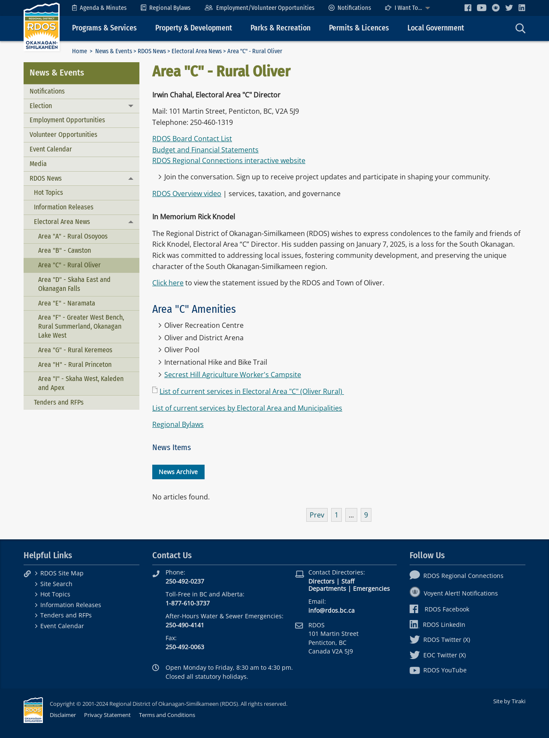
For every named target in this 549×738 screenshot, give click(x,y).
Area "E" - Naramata (66, 303)
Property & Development (193, 28)
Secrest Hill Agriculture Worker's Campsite (232, 374)
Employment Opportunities (67, 120)
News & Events (113, 51)
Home (79, 51)
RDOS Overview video (186, 193)
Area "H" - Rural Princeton (75, 364)
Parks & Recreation (280, 28)
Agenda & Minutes (99, 8)
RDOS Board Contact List (192, 138)
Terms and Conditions (167, 715)
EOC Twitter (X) (438, 655)
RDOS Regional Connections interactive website (228, 160)
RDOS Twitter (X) (440, 639)
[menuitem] (99, 8)
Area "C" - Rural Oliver (69, 265)
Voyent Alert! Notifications (454, 593)
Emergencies (371, 588)
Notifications (350, 8)
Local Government (435, 28)
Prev (317, 515)
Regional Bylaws (165, 8)
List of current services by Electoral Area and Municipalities (247, 408)
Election (41, 106)
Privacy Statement (107, 715)
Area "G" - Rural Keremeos (75, 350)
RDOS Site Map (62, 573)
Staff (347, 581)
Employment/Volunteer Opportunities (259, 8)
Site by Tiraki (509, 701)
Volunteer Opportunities (63, 134)
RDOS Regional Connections (457, 576)
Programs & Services (104, 28)
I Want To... (403, 8)
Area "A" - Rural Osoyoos (73, 236)
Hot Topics (48, 192)
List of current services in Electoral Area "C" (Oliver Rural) (252, 391)
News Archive (178, 472)
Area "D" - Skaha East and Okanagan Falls (74, 284)
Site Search (56, 584)
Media (38, 164)
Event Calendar (51, 149)
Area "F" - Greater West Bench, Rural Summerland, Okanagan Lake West (81, 326)
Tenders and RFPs (59, 402)
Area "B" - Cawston (64, 250)
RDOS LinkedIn (437, 624)
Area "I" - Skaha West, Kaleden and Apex (81, 383)
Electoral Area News (197, 51)
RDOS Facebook (439, 609)
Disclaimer (63, 715)
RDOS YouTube (438, 670)
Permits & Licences (359, 28)
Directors (321, 581)
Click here (168, 282)
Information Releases (64, 207)
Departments (327, 588)
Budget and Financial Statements (205, 149)
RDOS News (152, 51)
